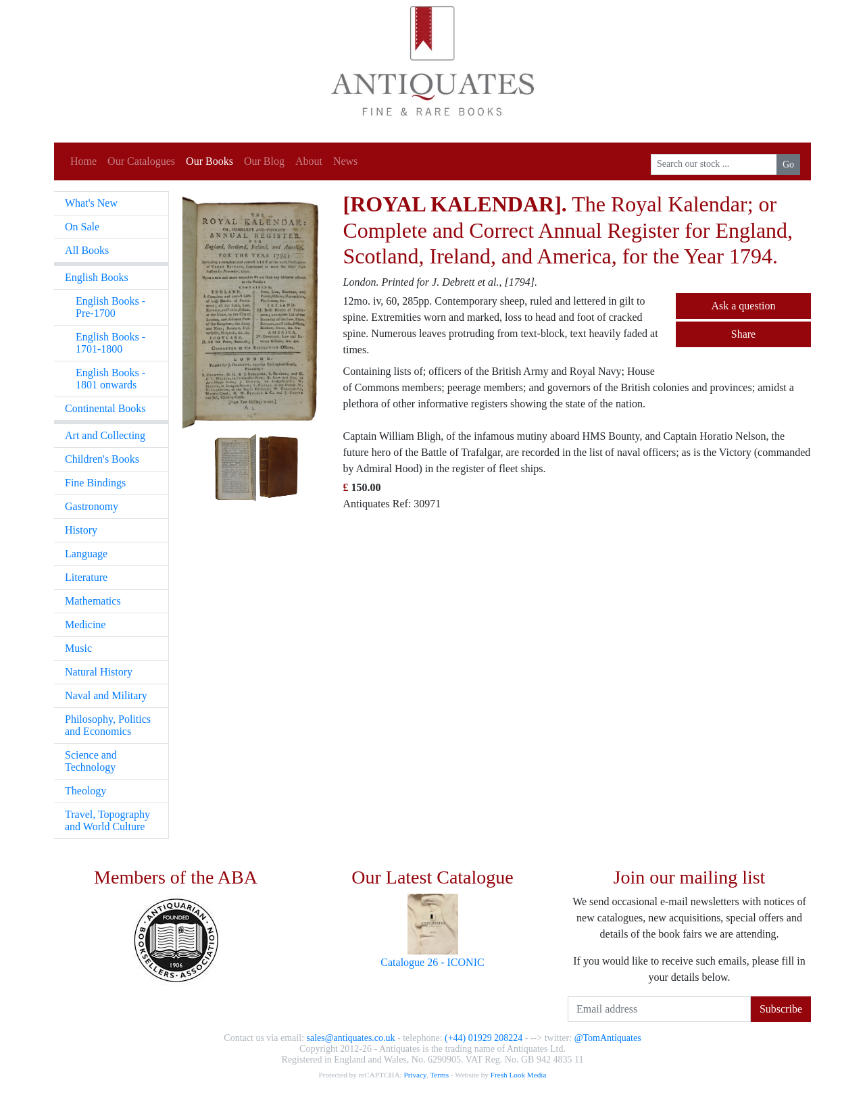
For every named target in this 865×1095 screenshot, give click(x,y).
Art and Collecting (105, 435)
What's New (91, 203)
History (81, 530)
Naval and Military (106, 695)
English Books (96, 277)
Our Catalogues (141, 161)
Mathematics (93, 601)
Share (743, 334)
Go (788, 164)
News (345, 161)
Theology (85, 790)
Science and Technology (91, 761)
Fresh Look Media (519, 1075)
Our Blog (264, 161)
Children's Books (102, 459)
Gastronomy (91, 506)
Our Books (209, 161)
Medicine (85, 624)
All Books (87, 250)
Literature (86, 577)
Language (86, 553)
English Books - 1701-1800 (110, 343)
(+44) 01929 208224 (483, 1038)
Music (78, 648)
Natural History (98, 672)
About (308, 161)
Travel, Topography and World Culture (107, 820)
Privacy (414, 1075)
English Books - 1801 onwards (110, 378)
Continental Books (105, 408)
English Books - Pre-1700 (110, 307)
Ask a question (743, 305)
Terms (439, 1075)
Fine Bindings (95, 482)
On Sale (82, 226)
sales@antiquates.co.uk (350, 1038)
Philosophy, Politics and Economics (108, 725)
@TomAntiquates (607, 1038)
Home (83, 161)
